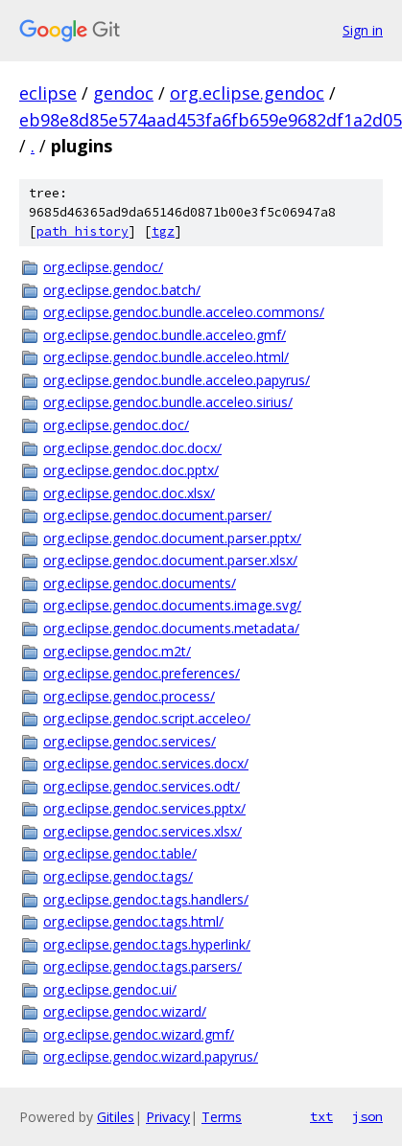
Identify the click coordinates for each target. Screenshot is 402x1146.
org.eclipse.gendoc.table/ (120, 853)
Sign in (363, 30)
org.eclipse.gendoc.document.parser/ (157, 515)
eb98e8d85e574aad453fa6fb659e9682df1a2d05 (210, 119)
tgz (163, 231)
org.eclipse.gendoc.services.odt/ (141, 786)
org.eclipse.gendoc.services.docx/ (145, 763)
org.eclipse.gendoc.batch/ (122, 290)
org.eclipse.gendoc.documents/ (139, 583)
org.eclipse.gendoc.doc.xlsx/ (129, 493)
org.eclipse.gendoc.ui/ (110, 989)
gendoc (123, 92)
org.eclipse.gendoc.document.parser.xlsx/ (170, 560)
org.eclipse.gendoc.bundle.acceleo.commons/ (183, 312)
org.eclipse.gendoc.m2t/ (117, 651)
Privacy (168, 1117)
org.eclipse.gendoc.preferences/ (141, 673)
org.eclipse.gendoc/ (103, 267)
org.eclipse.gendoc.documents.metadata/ (171, 628)
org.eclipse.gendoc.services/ (129, 741)
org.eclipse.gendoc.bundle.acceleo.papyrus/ (176, 380)
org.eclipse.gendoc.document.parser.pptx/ (172, 538)
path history (82, 231)
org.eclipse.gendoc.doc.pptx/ (131, 470)
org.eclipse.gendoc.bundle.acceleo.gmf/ (164, 335)
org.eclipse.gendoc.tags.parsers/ (142, 966)
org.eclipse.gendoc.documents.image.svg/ (172, 605)
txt (321, 1116)
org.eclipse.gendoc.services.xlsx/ (142, 831)
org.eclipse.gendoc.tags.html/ (133, 921)
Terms (221, 1117)
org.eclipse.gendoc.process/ (129, 696)
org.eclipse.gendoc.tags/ (118, 876)
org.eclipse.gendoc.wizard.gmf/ (138, 1034)
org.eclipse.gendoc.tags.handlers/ (145, 899)
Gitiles (115, 1117)
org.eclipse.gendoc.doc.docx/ (132, 448)
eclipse (48, 92)
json (367, 1116)
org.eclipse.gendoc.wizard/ (124, 1011)
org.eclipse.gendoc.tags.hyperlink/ (146, 944)
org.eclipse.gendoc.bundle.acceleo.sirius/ (168, 402)
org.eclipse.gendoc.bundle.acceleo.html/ (166, 357)
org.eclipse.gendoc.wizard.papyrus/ (150, 1056)
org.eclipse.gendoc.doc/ (116, 425)
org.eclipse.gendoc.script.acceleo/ (146, 718)
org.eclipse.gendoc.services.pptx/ (144, 808)
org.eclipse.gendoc (247, 92)
